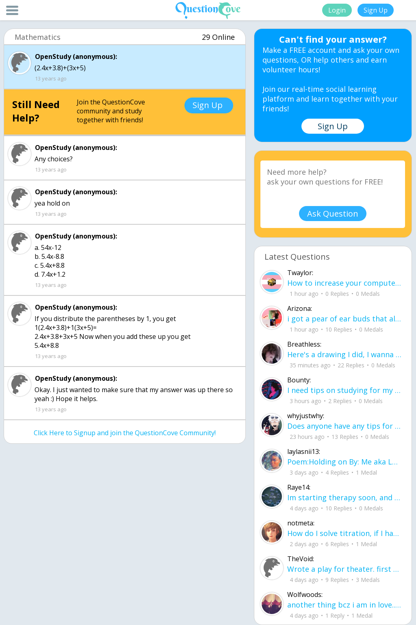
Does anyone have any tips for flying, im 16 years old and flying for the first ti (344, 426)
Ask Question (332, 213)
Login (337, 10)
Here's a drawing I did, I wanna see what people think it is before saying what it (344, 354)
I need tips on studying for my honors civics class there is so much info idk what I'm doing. (344, 390)
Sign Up (376, 10)
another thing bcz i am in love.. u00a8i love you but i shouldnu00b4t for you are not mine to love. (344, 605)
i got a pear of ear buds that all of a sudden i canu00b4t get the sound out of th (344, 318)
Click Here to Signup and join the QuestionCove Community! (125, 432)
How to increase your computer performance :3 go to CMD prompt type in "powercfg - (344, 283)
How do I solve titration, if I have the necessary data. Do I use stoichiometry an (344, 533)
